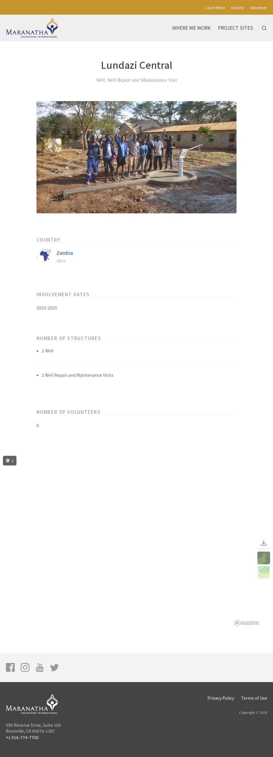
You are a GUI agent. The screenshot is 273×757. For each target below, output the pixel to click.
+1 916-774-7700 (22, 737)
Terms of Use (254, 698)
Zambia (64, 253)
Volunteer (258, 7)
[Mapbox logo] (246, 622)
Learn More (215, 7)
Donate (237, 7)
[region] (136, 541)
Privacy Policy (220, 698)
